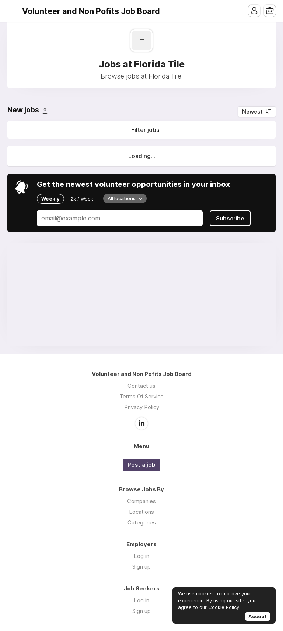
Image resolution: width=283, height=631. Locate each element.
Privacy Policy (141, 407)
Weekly (50, 199)
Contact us (141, 385)
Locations (141, 511)
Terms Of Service (141, 396)
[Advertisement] (141, 294)
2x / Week (81, 199)
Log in (141, 555)
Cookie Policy (223, 607)
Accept (257, 616)
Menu (12, 11)
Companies (141, 501)
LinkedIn (141, 423)
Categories (141, 522)
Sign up (141, 566)
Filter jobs (145, 129)
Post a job (141, 464)
